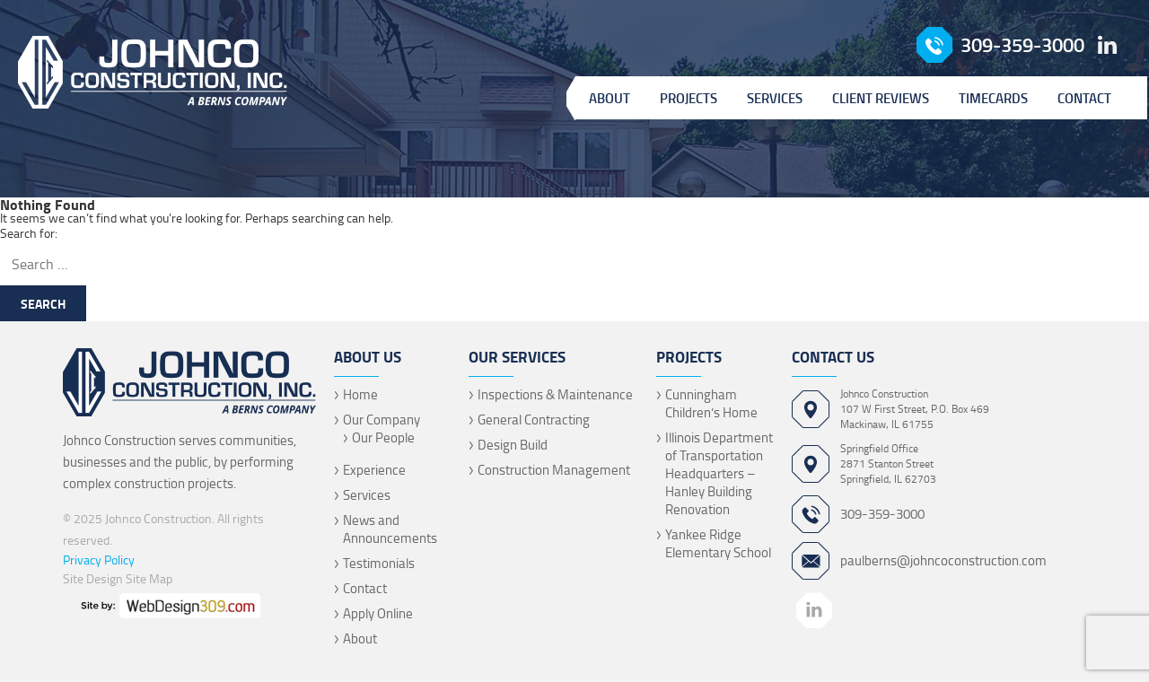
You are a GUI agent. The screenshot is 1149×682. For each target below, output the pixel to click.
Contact (1084, 98)
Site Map (149, 578)
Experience (374, 469)
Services (775, 98)
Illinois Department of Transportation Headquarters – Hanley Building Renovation (719, 473)
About (609, 98)
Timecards (993, 98)
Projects (688, 98)
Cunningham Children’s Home (711, 403)
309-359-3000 (1022, 45)
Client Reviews (880, 98)
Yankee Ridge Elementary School (718, 543)
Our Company (381, 419)
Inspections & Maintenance (555, 394)
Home (360, 394)
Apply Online (378, 613)
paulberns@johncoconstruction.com (943, 560)
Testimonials (379, 563)
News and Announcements (390, 529)
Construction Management (554, 469)
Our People (383, 437)
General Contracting (534, 419)
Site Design (93, 578)
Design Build (513, 444)
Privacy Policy (99, 559)
